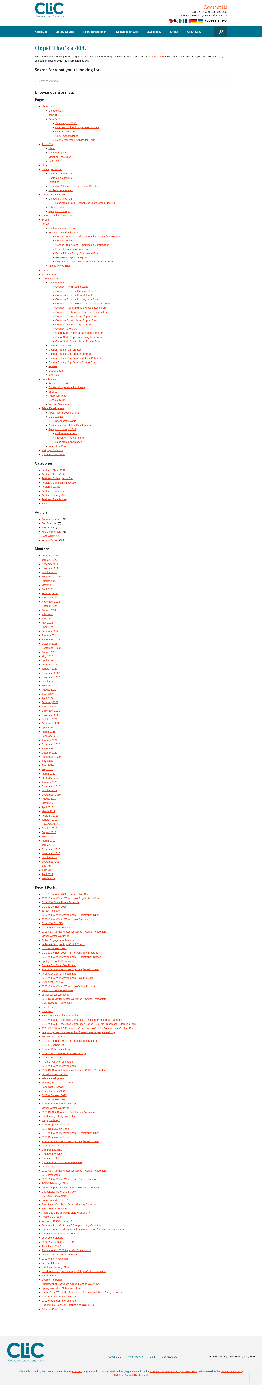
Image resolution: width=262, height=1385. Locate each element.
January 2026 (49, 559)
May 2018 (47, 836)
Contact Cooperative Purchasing (67, 387)
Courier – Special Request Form (73, 324)
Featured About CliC (53, 470)
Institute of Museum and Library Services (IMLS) (173, 1371)
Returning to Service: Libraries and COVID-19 (68, 1304)
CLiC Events (56, 416)
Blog (44, 165)
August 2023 (49, 652)
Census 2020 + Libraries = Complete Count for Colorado (87, 236)
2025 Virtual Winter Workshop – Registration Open (70, 969)
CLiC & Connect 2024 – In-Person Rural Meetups (70, 1040)
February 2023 (50, 664)
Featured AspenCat (53, 474)
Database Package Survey (57, 1267)
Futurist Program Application (71, 249)
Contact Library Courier (62, 282)
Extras (174, 31)
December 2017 (51, 849)
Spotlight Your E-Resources (57, 961)
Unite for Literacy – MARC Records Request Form (84, 261)
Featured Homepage (53, 491)
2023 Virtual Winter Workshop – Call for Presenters (71, 1179)
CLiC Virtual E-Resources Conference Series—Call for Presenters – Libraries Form (89, 1023)
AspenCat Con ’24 (52, 981)
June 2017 (48, 869)
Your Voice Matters (52, 1237)
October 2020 (49, 752)
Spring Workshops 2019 (62, 429)
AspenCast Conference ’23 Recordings (64, 1053)
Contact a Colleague (60, 177)
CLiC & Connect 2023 (54, 1095)
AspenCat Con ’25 (52, 923)
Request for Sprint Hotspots (71, 257)
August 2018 (49, 832)
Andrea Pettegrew (52, 519)
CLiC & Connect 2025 (54, 948)
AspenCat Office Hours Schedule (61, 902)
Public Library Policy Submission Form (77, 253)
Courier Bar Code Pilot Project (59, 965)
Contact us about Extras (62, 228)
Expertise (54, 181)
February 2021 (50, 735)
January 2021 (49, 740)
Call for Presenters (66, 433)
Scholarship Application (68, 441)
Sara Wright (48, 535)
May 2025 (47, 584)
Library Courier (65, 31)
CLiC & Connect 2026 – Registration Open (66, 894)
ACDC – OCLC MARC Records (60, 1254)
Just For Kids (49, 1275)
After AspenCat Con (53, 1246)
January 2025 (49, 597)
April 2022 (47, 698)
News (45, 503)
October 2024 (49, 605)
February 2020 (50, 777)
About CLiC (194, 31)
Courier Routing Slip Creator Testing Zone (72, 362)
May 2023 (47, 656)
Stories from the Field (61, 190)
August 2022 (49, 689)
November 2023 (51, 639)
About (52, 148)
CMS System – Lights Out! (57, 1002)
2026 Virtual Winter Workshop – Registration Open (70, 914)
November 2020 (51, 748)
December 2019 (51, 786)
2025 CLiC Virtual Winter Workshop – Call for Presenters (74, 998)
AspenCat (41, 31)
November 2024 (51, 601)
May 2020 (47, 769)
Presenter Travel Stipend (69, 437)
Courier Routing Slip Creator (65, 349)
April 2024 (47, 626)
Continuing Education (54, 194)
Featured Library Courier (56, 495)
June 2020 (48, 765)
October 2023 (49, 643)
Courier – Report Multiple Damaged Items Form (82, 303)
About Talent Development (64, 412)
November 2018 (51, 823)
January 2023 (49, 668)
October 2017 (49, 857)
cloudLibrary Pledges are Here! (59, 1116)
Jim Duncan (48, 527)
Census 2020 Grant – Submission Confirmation (82, 244)
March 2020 (48, 773)
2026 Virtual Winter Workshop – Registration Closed (71, 898)
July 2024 (47, 614)
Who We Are (56, 118)
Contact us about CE (60, 198)
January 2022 (49, 706)
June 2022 (48, 693)
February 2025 (50, 593)
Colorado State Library (234, 1371)
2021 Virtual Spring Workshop (59, 1296)
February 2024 (50, 631)
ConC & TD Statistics (61, 173)
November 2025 (51, 568)
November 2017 (51, 853)
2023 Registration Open (55, 1124)
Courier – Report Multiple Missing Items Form (81, 307)
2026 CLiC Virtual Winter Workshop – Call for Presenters (74, 931)
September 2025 (51, 576)
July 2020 (47, 761)
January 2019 (49, 819)
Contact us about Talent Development (70, 425)
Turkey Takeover (51, 910)
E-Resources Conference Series (60, 1015)
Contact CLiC (56, 110)
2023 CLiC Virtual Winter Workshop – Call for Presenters (74, 1170)
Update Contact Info (53, 454)
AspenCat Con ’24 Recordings (59, 973)
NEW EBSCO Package (55, 1208)
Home (45, 270)
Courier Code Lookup (61, 345)
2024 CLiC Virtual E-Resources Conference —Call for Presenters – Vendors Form (88, 1028)
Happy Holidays (51, 1120)
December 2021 (51, 710)
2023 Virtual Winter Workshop (59, 1103)
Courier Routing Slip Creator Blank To (70, 353)
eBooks (53, 391)
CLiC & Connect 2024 (54, 1044)
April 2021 (47, 727)
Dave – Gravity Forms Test (57, 215)
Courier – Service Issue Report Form (76, 316)
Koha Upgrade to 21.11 (55, 1200)
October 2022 (49, 681)
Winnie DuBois (50, 540)
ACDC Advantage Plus (55, 1183)
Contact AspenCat (59, 152)
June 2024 (48, 618)
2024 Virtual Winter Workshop (59, 1065)
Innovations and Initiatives (63, 232)
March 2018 (48, 840)
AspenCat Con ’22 (52, 1166)
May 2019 (47, 802)
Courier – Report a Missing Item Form (77, 299)
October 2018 (49, 828)
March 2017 (48, 878)
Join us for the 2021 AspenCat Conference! (66, 1250)
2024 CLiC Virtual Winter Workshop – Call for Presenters (74, 1070)
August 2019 (49, 798)
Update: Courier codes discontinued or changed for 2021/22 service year (83, 1229)
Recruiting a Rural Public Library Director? (66, 1212)
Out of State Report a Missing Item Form (78, 337)
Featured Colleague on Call (57, 478)
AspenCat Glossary (53, 1086)
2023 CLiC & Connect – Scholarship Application (69, 1111)
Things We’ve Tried (60, 265)
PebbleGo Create (52, 1216)
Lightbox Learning (52, 1149)
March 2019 (48, 811)
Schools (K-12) (57, 399)
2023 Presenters (51, 1174)
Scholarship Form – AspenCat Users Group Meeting (85, 202)
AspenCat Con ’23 (52, 1057)
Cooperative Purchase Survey (59, 1191)
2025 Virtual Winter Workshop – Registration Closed (71, 956)
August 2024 (49, 610)
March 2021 (48, 731)
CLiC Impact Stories (66, 135)
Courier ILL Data (51, 1158)
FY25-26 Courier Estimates (57, 927)
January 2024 (49, 635)
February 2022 (50, 702)
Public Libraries (57, 395)
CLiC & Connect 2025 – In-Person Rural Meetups (70, 952)
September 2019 (51, 794)
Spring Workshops (59, 211)
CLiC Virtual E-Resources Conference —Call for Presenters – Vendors (82, 1019)
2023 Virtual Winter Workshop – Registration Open (70, 1132)
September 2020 (51, 756)
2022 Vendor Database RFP (58, 1242)
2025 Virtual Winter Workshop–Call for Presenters (70, 986)
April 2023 (47, 660)
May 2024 (47, 622)
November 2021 (51, 714)
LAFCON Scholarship (54, 1195)
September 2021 (51, 723)
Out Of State (56, 370)
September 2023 (51, 647)
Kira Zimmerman (51, 531)
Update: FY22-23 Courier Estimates (62, 1162)
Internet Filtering (51, 1262)
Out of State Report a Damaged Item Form (79, 332)
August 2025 (49, 580)
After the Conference (53, 1309)
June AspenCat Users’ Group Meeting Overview (69, 1204)
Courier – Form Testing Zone (71, 286)
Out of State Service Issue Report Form (78, 341)
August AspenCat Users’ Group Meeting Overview (70, 1187)
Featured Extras (51, 486)
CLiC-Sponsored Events (62, 420)
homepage (158, 56)
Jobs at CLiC (56, 114)
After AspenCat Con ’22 (55, 1145)
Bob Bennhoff (49, 523)
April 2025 (47, 589)
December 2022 (51, 673)
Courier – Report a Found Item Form (76, 295)
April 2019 (47, 807)
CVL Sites (75, 1371)
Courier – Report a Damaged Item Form (78, 290)
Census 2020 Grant (66, 240)
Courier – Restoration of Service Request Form (82, 311)
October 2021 (49, 719)
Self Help (54, 160)
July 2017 (47, 865)
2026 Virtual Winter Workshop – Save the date (68, 919)
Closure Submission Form (56, 1049)
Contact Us (215, 7)
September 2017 (51, 861)
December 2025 (51, 563)
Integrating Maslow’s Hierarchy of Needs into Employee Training (78, 1032)
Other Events (56, 207)
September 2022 (51, 685)
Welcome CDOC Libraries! (57, 1221)
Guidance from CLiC (53, 1090)
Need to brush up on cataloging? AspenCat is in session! (74, 1271)
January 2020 (49, 782)
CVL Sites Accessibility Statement (131, 1375)
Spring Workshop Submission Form (62, 1288)
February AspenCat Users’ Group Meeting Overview (71, 1225)
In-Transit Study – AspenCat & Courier (64, 944)
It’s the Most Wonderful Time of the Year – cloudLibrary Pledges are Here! (84, 1292)
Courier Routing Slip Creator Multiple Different (75, 358)
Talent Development (95, 31)
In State (53, 366)
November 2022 (51, 677)
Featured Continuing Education (59, 482)
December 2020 (51, 744)
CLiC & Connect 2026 (54, 906)
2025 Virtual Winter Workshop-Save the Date (67, 977)
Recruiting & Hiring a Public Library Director (73, 186)
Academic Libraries (60, 383)
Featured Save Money (54, 499)
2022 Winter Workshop (55, 1258)
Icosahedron (49, 274)
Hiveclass (47, 1007)
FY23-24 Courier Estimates (57, 1061)
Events (46, 219)
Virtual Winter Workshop (55, 935)
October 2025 (49, 572)
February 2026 (50, 555)
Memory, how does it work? (57, 1082)
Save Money (154, 31)
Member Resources (60, 156)
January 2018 (49, 844)
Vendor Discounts (59, 404)
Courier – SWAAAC (66, 328)
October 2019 (49, 790)
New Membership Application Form (75, 139)
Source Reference (52, 1279)
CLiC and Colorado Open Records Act (77, 127)
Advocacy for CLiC (66, 123)
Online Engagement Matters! (58, 940)
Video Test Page (58, 446)
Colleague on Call (127, 31)
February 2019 (50, 815)
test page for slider (52, 450)
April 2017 (47, 874)
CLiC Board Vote (65, 131)
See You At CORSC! (53, 1036)
